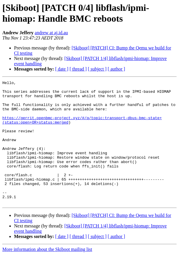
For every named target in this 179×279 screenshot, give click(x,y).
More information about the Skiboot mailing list (47, 273)
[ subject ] (97, 68)
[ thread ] (78, 68)
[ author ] (116, 68)
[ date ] (61, 68)
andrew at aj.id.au (51, 32)
